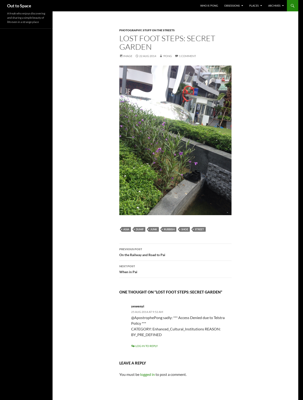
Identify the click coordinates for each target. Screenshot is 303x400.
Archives (274, 5)
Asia (126, 229)
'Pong (167, 56)
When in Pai (175, 268)
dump (140, 229)
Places (254, 5)
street (199, 229)
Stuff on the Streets (159, 30)
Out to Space (19, 5)
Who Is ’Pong (209, 5)
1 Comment (187, 56)
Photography (130, 30)
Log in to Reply (146, 346)
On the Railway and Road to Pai (175, 251)
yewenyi (137, 306)
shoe (184, 229)
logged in (147, 374)
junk (153, 229)
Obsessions (232, 5)
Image (127, 56)
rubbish (169, 229)
